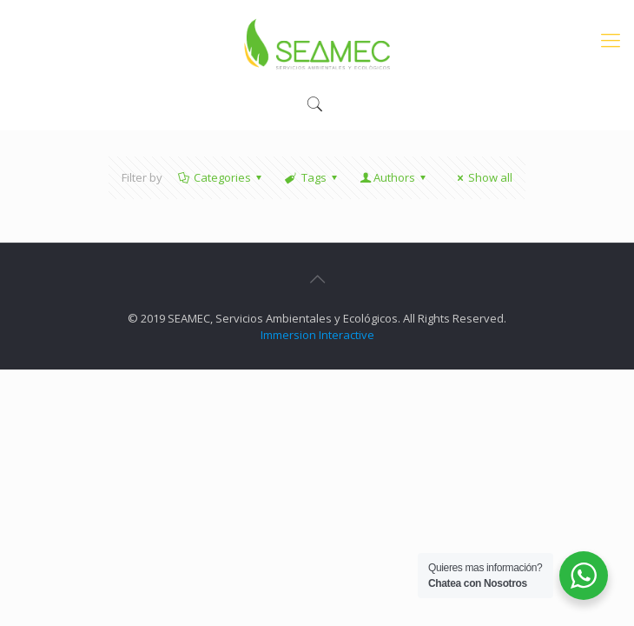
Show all (482, 177)
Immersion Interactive (317, 335)
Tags (311, 177)
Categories (221, 177)
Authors (394, 177)
